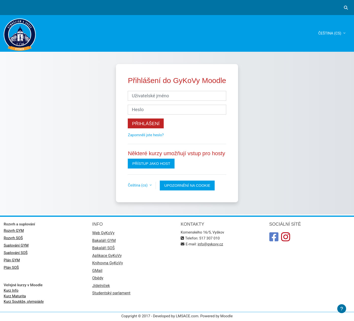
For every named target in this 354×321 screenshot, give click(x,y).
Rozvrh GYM (14, 230)
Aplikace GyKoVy (107, 255)
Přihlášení (146, 123)
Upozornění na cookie (187, 185)
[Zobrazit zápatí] (341, 308)
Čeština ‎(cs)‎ (330, 33)
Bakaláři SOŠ (103, 248)
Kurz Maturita (15, 296)
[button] (346, 7)
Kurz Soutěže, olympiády (24, 301)
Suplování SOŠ (16, 253)
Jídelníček (101, 285)
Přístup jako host (151, 163)
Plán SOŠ (11, 267)
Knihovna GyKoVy (107, 263)
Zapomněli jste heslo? (146, 135)
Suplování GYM (16, 245)
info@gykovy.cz (210, 244)
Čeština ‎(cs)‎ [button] (138, 185)
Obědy (97, 278)
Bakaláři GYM (104, 240)
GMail (97, 270)
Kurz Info (11, 290)
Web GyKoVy (103, 233)
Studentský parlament (111, 293)
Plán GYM (12, 260)
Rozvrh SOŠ (13, 238)
